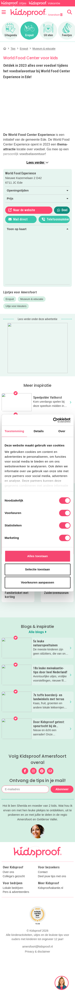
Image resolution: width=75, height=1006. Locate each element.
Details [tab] (39, 431)
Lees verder (37, 162)
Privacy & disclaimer (37, 960)
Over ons (8, 880)
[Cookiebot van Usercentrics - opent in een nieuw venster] (53, 420)
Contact (43, 880)
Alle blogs (37, 632)
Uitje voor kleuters (16, 306)
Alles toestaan (37, 556)
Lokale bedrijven (13, 896)
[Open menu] (4, 12)
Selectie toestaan (37, 569)
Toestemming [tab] (14, 431)
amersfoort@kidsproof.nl (37, 955)
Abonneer (61, 789)
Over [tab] (61, 431)
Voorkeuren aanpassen (37, 582)
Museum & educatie (31, 299)
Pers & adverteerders (16, 900)
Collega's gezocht (14, 884)
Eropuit (10, 299)
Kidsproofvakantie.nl (50, 896)
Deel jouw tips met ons (52, 884)
